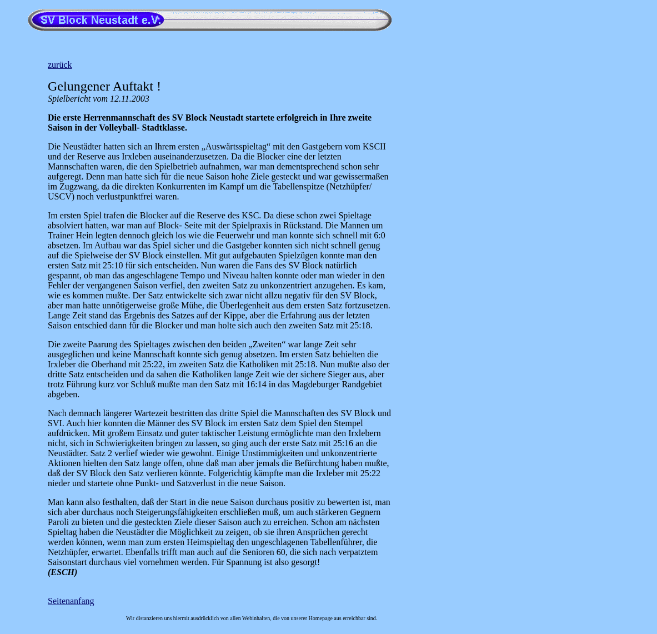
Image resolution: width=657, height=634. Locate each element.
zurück (60, 64)
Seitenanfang (71, 601)
